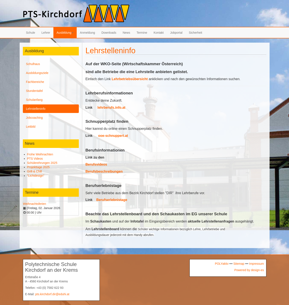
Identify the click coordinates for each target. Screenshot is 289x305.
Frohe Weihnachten (40, 154)
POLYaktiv (222, 263)
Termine (141, 32)
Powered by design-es (249, 270)
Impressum (256, 263)
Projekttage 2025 (38, 167)
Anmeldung (87, 32)
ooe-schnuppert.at (113, 135)
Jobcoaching (34, 117)
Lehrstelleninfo (35, 108)
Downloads (108, 32)
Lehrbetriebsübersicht (130, 79)
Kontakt (159, 32)
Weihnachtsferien (34, 203)
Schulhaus (33, 64)
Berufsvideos (96, 164)
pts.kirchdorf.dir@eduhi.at (52, 294)
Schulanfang (34, 99)
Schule (30, 32)
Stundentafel (34, 91)
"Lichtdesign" (35, 175)
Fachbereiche (35, 82)
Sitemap (238, 263)
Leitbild (30, 126)
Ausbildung (65, 32)
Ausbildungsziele (37, 73)
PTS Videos (35, 158)
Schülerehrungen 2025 (42, 163)
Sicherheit (195, 32)
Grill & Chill (34, 171)
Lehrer (45, 32)
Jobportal (176, 32)
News (126, 32)
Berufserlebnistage (111, 200)
